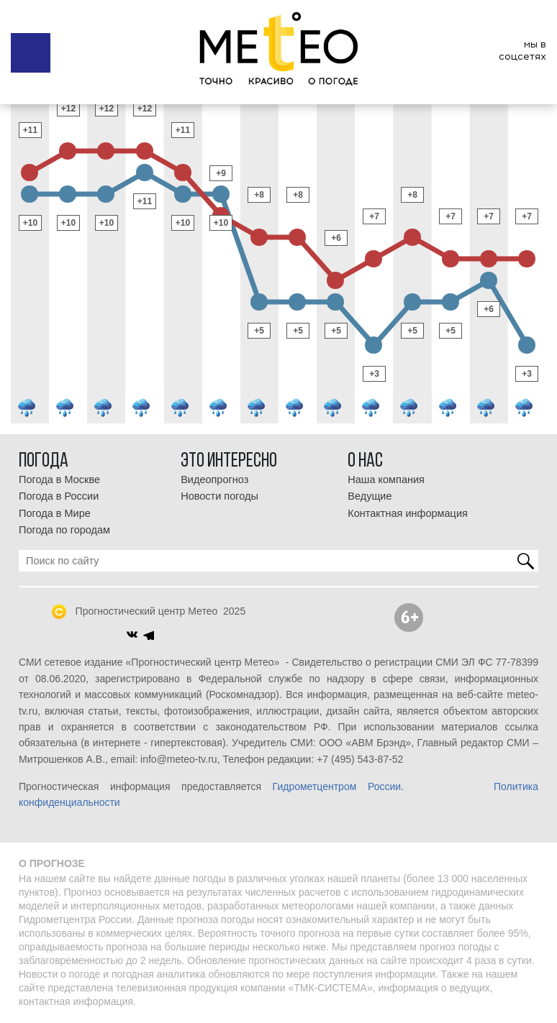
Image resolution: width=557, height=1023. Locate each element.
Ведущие (369, 496)
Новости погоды (219, 496)
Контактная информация (408, 513)
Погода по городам (64, 530)
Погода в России (59, 496)
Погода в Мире (55, 513)
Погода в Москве (59, 479)
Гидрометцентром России (337, 786)
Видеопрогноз (214, 479)
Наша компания (386, 479)
